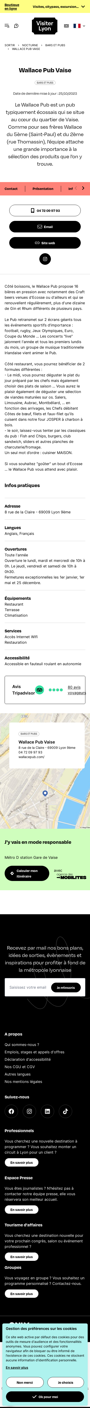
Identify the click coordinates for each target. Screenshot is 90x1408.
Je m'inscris (66, 987)
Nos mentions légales (23, 1081)
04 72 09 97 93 (45, 210)
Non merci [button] (25, 1382)
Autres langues (18, 1074)
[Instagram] (29, 1111)
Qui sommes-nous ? (22, 1044)
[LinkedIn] (47, 1111)
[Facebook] (11, 1111)
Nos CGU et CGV (20, 1066)
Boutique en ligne (12, 6)
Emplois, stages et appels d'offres (34, 1052)
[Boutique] (66, 26)
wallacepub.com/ (31, 757)
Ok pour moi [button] (45, 1396)
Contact (11, 188)
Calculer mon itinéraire (24, 873)
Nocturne (30, 45)
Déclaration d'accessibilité (28, 1059)
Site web (45, 243)
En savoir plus (21, 1162)
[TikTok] (65, 1111)
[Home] (44, 26)
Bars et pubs (55, 45)
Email (45, 226)
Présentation (43, 188)
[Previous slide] (76, 188)
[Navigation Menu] (7, 26)
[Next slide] (83, 188)
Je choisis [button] (65, 1382)
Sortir (10, 45)
